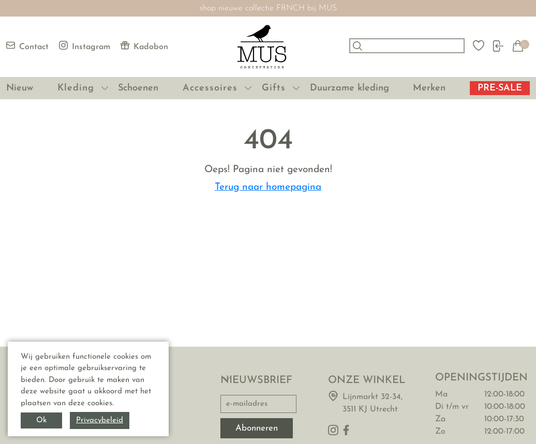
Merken (429, 88)
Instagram (84, 46)
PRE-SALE (500, 88)
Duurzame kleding (349, 88)
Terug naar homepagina (268, 187)
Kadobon (144, 46)
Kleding (75, 88)
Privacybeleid (99, 420)
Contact (27, 46)
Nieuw (19, 88)
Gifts (274, 88)
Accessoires (210, 88)
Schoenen (138, 88)
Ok (41, 420)
